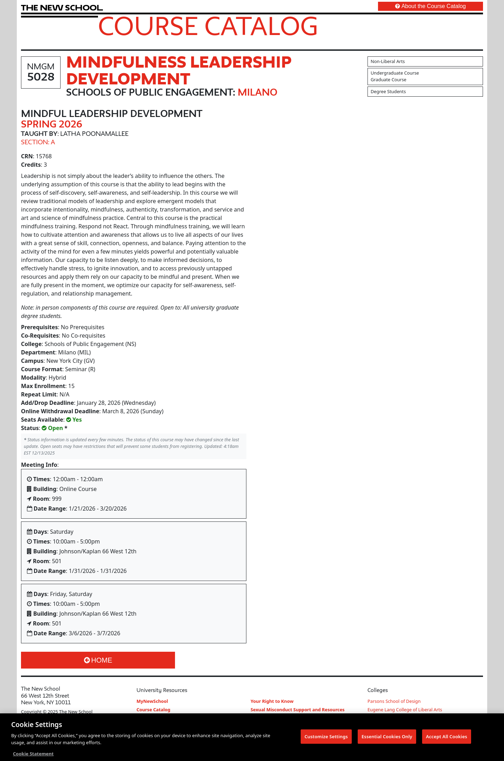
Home (98, 660)
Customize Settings (326, 737)
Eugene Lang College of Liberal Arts (405, 709)
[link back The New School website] (62, 7)
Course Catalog (208, 25)
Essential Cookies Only (387, 737)
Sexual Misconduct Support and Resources (298, 709)
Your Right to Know (272, 701)
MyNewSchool (152, 701)
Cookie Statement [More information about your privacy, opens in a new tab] (33, 754)
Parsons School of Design (394, 701)
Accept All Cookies (446, 737)
